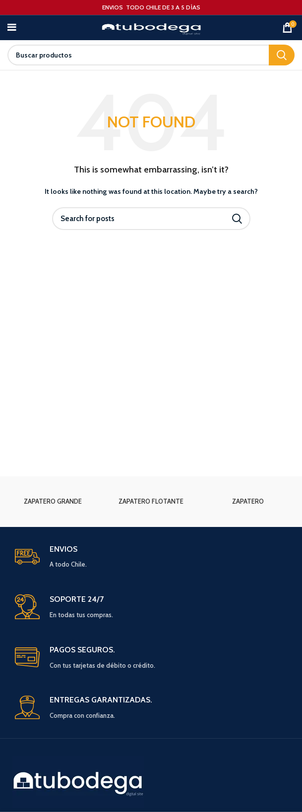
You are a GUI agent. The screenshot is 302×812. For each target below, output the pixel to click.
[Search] (151, 55)
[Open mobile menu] (11, 28)
